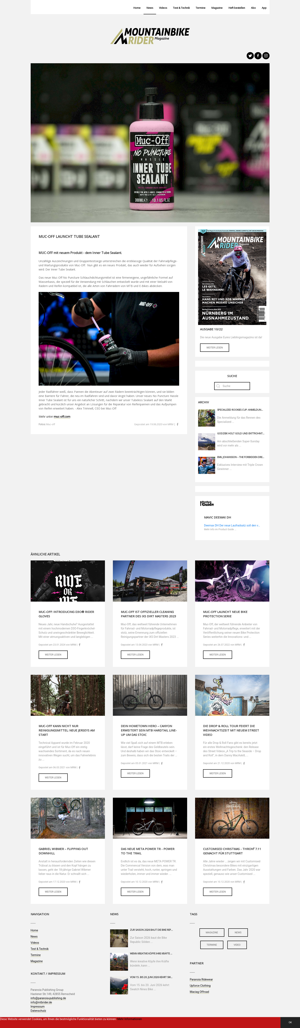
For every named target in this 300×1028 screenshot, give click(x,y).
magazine (212, 932)
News (150, 8)
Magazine (217, 8)
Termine (200, 8)
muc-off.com (62, 416)
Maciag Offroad (199, 991)
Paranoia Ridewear (201, 979)
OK (290, 1022)
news (238, 932)
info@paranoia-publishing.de (48, 998)
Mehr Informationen (129, 1019)
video (237, 944)
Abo (253, 8)
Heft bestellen (237, 8)
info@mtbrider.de (41, 1002)
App (264, 8)
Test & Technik (181, 8)
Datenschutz (38, 1010)
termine (212, 944)
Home (137, 8)
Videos (163, 8)
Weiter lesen (214, 347)
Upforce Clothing (200, 985)
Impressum (38, 1006)
